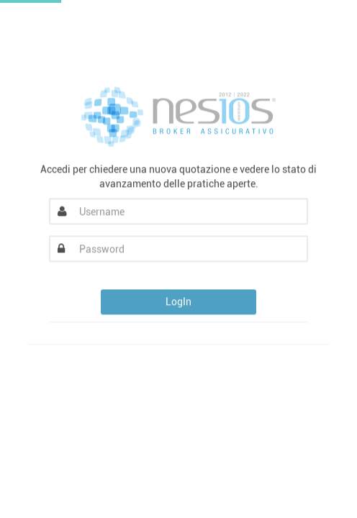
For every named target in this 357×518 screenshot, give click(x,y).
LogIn (178, 302)
